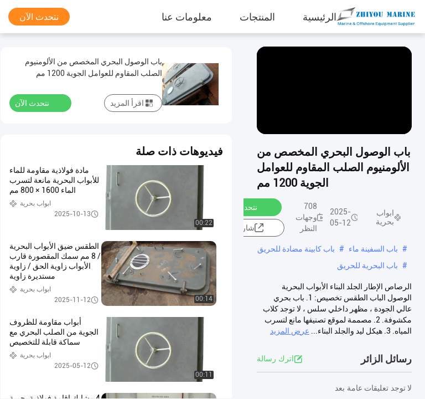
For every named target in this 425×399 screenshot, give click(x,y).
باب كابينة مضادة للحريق (296, 248)
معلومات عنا (187, 16)
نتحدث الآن (39, 17)
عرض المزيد (289, 330)
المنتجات (257, 16)
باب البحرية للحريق (367, 265)
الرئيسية (319, 16)
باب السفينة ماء (373, 248)
